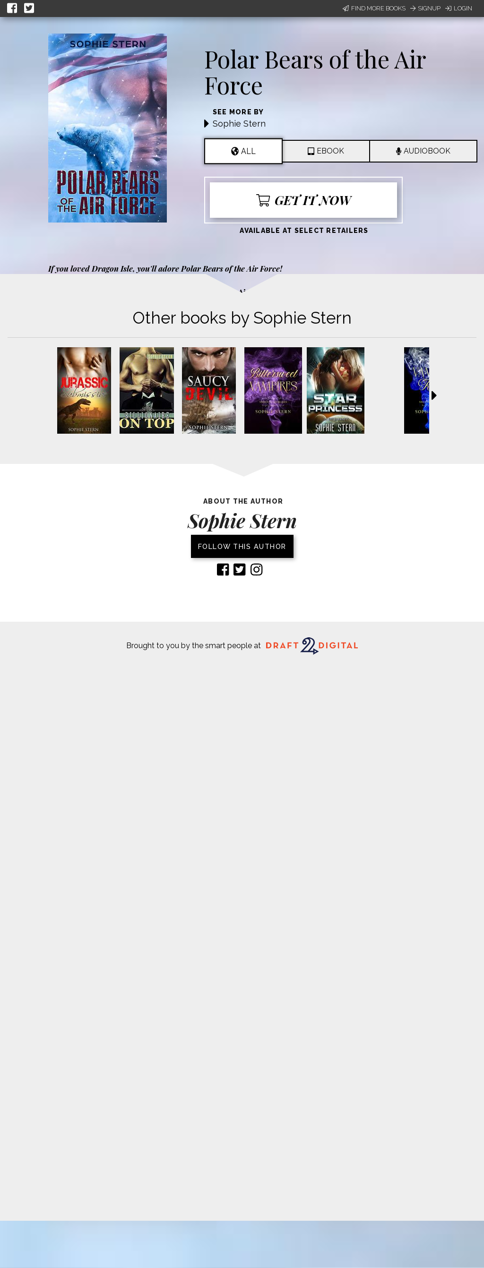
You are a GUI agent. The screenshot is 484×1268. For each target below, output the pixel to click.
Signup (425, 8)
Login (458, 8)
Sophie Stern (239, 124)
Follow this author (242, 546)
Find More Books (374, 8)
